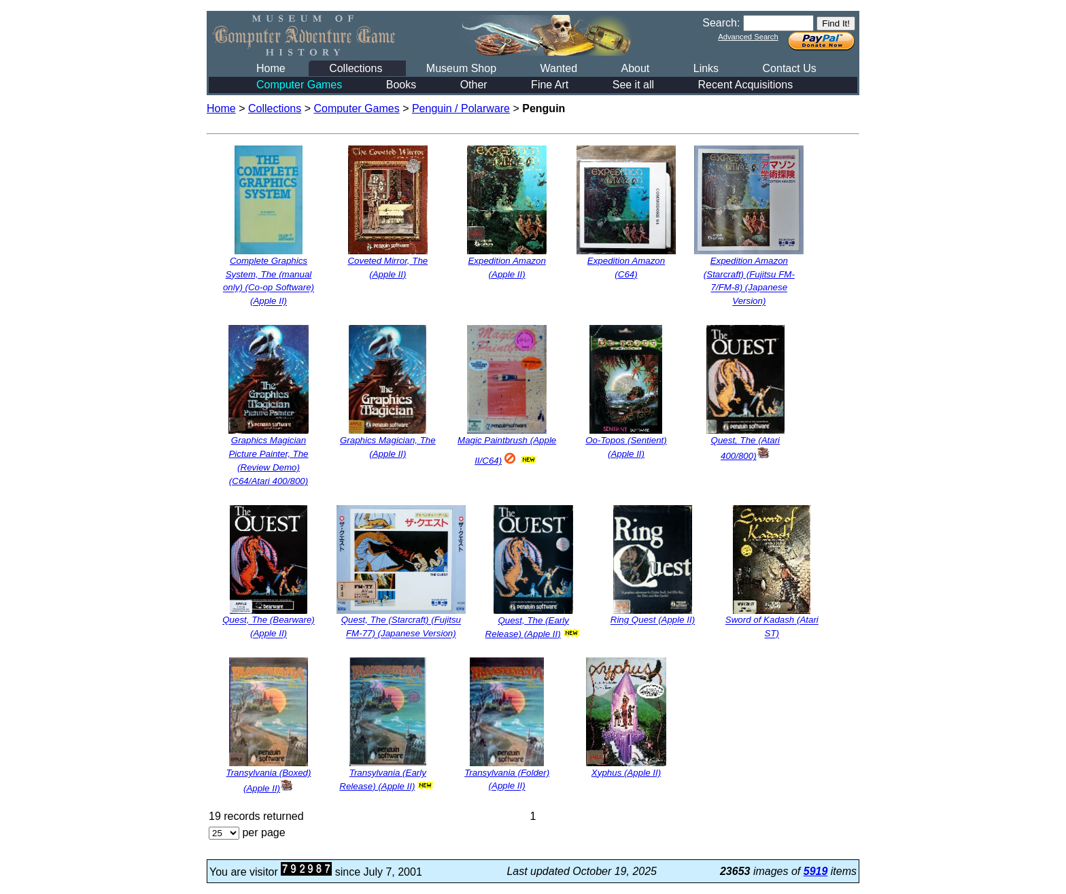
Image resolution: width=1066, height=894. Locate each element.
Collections (355, 68)
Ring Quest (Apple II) (653, 620)
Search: (721, 23)
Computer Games (299, 84)
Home (271, 68)
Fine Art (549, 84)
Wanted (558, 68)
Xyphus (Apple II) (626, 773)
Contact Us (789, 68)
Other (473, 84)
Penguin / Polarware (461, 108)
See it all (633, 84)
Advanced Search (748, 37)
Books (401, 84)
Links (706, 68)
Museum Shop (461, 68)
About (635, 68)
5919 (816, 871)
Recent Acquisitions (745, 84)
